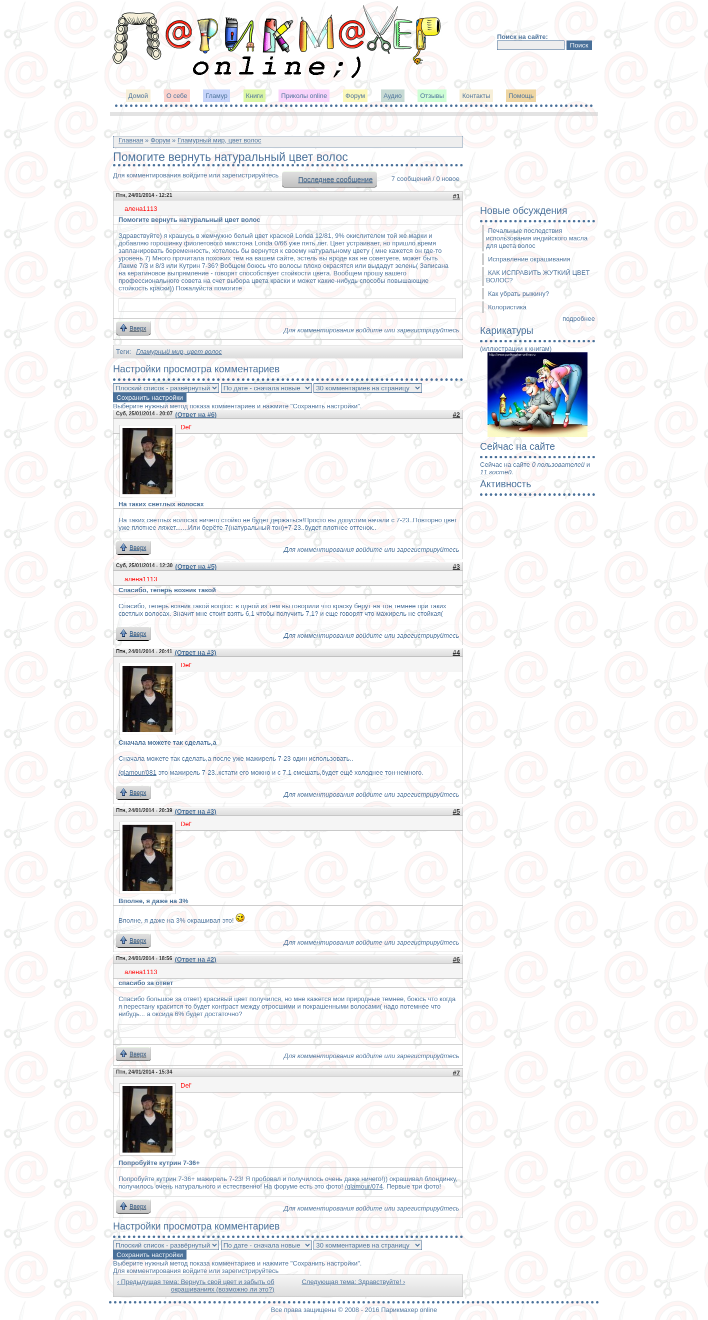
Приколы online (304, 95)
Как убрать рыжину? (518, 293)
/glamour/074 (364, 1186)
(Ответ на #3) (195, 652)
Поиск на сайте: (522, 36)
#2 (456, 414)
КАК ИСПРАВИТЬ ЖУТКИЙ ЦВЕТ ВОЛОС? (538, 276)
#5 (456, 811)
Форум (356, 95)
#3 (456, 566)
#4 (456, 652)
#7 (456, 1073)
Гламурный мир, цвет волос (220, 140)
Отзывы (432, 95)
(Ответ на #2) (195, 959)
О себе (177, 95)
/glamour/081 (137, 772)
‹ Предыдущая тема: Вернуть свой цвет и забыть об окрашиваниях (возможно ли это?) (195, 1285)
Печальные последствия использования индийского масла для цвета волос (537, 238)
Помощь (521, 95)
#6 (456, 959)
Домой (138, 95)
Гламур (217, 95)
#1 (456, 196)
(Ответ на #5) (195, 566)
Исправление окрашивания (529, 259)
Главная (130, 140)
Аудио (393, 95)
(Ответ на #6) (195, 414)
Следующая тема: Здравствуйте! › (353, 1282)
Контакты (476, 95)
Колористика (507, 307)
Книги (254, 95)
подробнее (578, 318)
